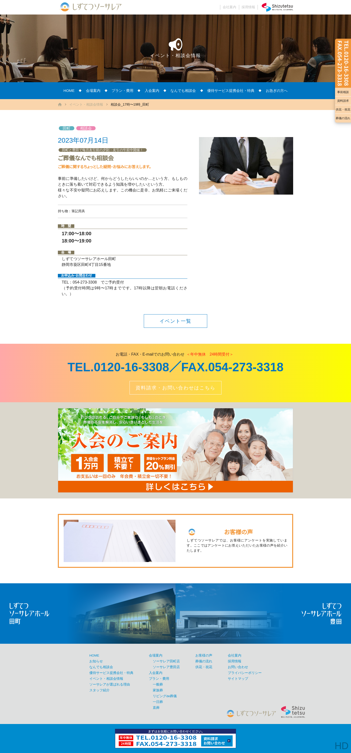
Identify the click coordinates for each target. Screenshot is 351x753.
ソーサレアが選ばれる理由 (109, 684)
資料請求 (343, 100)
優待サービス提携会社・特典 (230, 90)
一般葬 (158, 684)
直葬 (156, 707)
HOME (69, 90)
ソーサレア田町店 (166, 661)
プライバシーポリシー (245, 673)
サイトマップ (238, 678)
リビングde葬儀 (165, 696)
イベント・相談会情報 (86, 104)
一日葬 (158, 702)
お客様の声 (203, 655)
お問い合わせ (238, 667)
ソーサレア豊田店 (166, 667)
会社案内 (229, 7)
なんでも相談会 (183, 90)
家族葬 (158, 690)
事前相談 (343, 92)
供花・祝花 (343, 109)
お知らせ (96, 661)
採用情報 (248, 7)
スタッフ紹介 (99, 690)
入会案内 (152, 90)
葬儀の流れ (343, 118)
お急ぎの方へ (277, 90)
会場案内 (93, 90)
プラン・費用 (122, 90)
